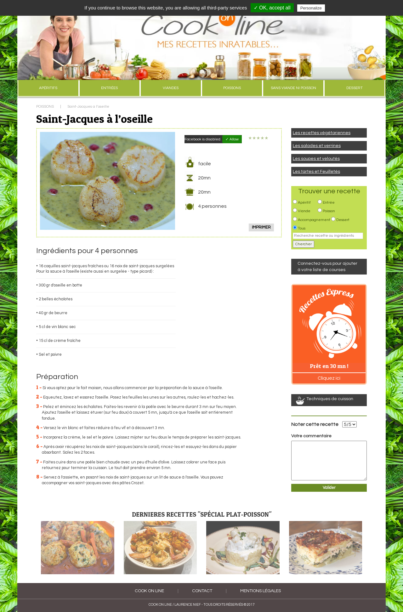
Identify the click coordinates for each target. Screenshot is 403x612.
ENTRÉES (109, 88)
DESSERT (354, 88)
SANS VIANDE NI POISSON (293, 88)
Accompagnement (314, 220)
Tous (301, 228)
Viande (304, 211)
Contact (202, 591)
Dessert (342, 220)
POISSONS (232, 88)
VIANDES (171, 88)
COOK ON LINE (149, 591)
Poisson (329, 211)
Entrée (329, 203)
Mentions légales (260, 591)
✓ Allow (232, 139)
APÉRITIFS (48, 88)
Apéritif (304, 203)
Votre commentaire (311, 436)
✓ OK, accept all (272, 7)
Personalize (311, 8)
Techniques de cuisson (329, 399)
